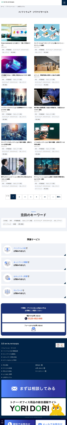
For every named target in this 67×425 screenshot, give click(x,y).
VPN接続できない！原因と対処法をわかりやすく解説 (16, 75)
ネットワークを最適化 (9, 354)
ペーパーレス (39, 84)
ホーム (2, 6)
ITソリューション (11, 6)
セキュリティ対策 (18, 79)
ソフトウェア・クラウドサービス (21, 49)
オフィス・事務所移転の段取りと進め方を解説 (47, 75)
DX (3, 49)
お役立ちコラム (21, 6)
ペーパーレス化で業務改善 (10, 351)
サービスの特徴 (7, 368)
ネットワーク (6, 52)
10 (45, 197)
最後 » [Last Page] (59, 197)
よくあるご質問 (7, 374)
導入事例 (13, 52)
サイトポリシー (39, 371)
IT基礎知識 (9, 49)
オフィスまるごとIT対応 (9, 360)
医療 (15, 224)
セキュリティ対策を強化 (10, 357)
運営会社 (37, 365)
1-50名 (6, 220)
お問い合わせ (39, 368)
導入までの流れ (7, 371)
